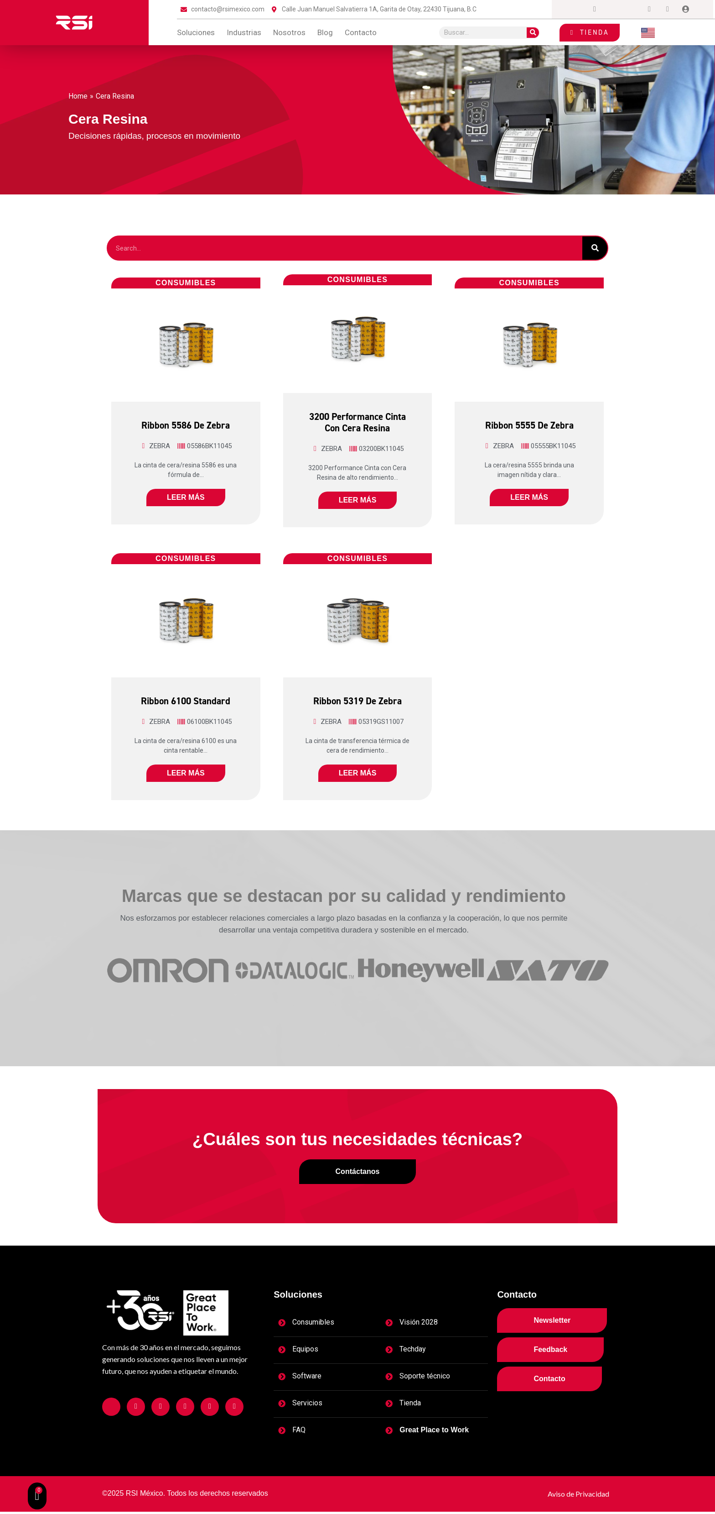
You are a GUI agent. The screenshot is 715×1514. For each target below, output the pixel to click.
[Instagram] (594, 9)
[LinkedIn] (631, 9)
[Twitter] (613, 9)
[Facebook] (576, 9)
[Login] (686, 9)
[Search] (533, 32)
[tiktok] (667, 9)
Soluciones (196, 32)
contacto (361, 32)
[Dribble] (649, 9)
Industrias (244, 32)
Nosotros (289, 32)
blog (325, 32)
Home (78, 96)
